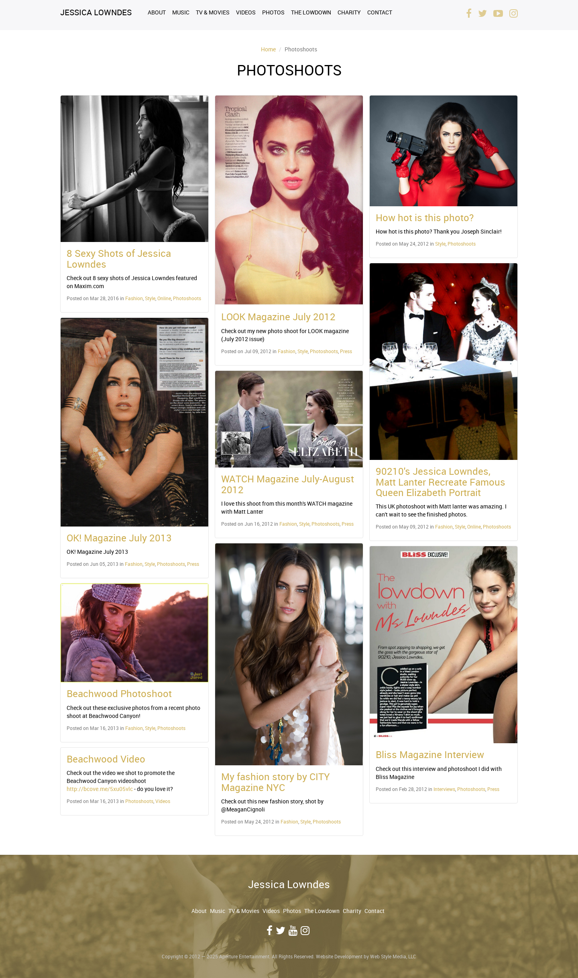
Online (164, 298)
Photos (273, 12)
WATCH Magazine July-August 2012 (287, 484)
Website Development (339, 956)
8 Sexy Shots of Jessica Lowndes (119, 258)
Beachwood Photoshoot (119, 693)
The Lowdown (311, 12)
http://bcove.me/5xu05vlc (100, 789)
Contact (379, 12)
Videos (246, 12)
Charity (349, 12)
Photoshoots (187, 298)
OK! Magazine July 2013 (119, 537)
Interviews (444, 789)
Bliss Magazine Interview (430, 754)
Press (193, 564)
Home (268, 49)
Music (180, 12)
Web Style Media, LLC (393, 956)
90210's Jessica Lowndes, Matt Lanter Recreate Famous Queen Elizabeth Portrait (440, 482)
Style (150, 298)
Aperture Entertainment (244, 956)
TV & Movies (213, 12)
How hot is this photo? (425, 217)
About (157, 12)
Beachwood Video (106, 758)
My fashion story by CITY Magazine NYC (275, 781)
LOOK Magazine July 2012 (278, 316)
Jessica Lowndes (96, 12)
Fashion (134, 298)
